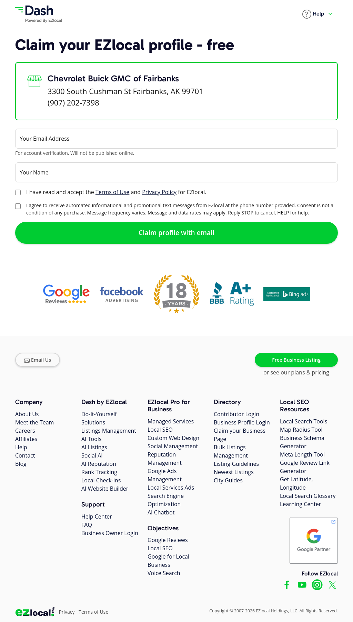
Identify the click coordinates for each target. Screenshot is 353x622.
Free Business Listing (296, 360)
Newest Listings (234, 472)
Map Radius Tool (301, 429)
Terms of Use (112, 192)
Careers (25, 430)
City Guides (228, 480)
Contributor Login (236, 414)
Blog (21, 464)
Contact (25, 455)
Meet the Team (34, 422)
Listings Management (108, 430)
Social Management (173, 446)
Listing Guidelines (236, 464)
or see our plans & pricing (296, 372)
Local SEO (160, 429)
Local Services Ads (171, 487)
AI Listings (94, 447)
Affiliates (26, 439)
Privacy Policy (159, 192)
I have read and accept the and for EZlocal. (116, 192)
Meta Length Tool (302, 454)
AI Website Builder (104, 488)
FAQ (86, 525)
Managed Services (171, 421)
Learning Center (300, 504)
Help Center (96, 516)
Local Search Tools (303, 421)
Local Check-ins (101, 480)
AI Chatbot (161, 512)
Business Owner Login (109, 533)
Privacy (66, 612)
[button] (313, 14)
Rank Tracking (99, 472)
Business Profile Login (242, 422)
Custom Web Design (173, 438)
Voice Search (164, 573)
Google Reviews (168, 540)
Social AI (92, 455)
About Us (27, 414)
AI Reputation (98, 464)
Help (21, 447)
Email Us (37, 360)
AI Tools (91, 439)
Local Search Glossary (308, 496)
